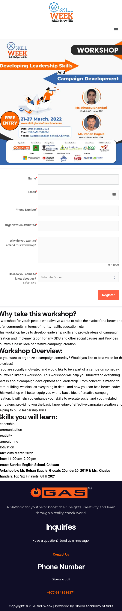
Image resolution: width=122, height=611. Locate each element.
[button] (116, 30)
